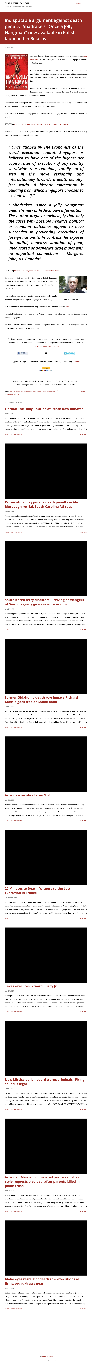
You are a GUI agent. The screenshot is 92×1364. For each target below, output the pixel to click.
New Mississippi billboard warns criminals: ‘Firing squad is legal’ (44, 1081)
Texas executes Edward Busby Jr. (31, 986)
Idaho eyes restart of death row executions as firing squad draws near (42, 1281)
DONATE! (77, 361)
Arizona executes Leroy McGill (29, 795)
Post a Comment (16, 434)
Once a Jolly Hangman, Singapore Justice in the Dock (36, 271)
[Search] (78, 3)
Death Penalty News (17, 3)
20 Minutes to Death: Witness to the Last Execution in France (38, 890)
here (67, 307)
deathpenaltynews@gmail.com (46, 346)
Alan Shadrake (15, 391)
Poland (34, 391)
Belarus (23, 391)
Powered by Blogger (46, 1356)
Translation (50, 391)
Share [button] (83, 391)
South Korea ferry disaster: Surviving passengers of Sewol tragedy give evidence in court (44, 602)
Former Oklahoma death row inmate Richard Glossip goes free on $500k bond (41, 699)
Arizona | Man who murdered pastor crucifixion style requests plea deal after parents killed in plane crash (44, 1181)
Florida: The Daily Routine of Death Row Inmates (44, 409)
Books (29, 391)
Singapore (41, 391)
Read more (83, 434)
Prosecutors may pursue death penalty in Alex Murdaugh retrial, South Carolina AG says (42, 504)
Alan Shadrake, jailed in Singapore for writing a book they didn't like (42, 124)
